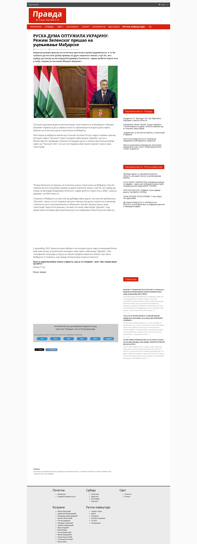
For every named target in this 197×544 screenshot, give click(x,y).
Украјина (94, 516)
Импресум (62, 494)
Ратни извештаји (134, 26)
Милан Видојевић (65, 534)
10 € (55, 339)
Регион (127, 496)
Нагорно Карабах (98, 518)
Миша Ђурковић (64, 511)
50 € (82, 339)
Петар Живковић (64, 532)
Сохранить (53, 349)
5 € (42, 339)
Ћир (163, 4)
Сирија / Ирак (96, 511)
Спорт (85, 26)
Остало (94, 520)
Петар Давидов (64, 520)
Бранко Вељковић (65, 518)
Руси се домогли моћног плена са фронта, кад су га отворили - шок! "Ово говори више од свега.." (75, 263)
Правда (47, 14)
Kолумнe (73, 26)
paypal (108, 339)
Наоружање (96, 523)
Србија (50, 26)
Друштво (94, 496)
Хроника (94, 501)
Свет (60, 26)
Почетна (36, 26)
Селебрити (99, 26)
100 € (95, 339)
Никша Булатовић (65, 537)
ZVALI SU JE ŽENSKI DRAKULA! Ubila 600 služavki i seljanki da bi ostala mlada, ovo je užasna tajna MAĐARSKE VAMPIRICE (143, 318)
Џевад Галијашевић (66, 525)
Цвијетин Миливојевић (67, 513)
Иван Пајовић (63, 527)
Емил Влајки (62, 530)
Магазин (114, 26)
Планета (128, 494)
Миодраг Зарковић (65, 523)
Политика (95, 494)
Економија (95, 499)
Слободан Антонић (65, 539)
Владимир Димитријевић (68, 516)
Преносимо (62, 541)
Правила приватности (67, 496)
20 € (68, 339)
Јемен (93, 513)
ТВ (150, 26)
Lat (167, 4)
